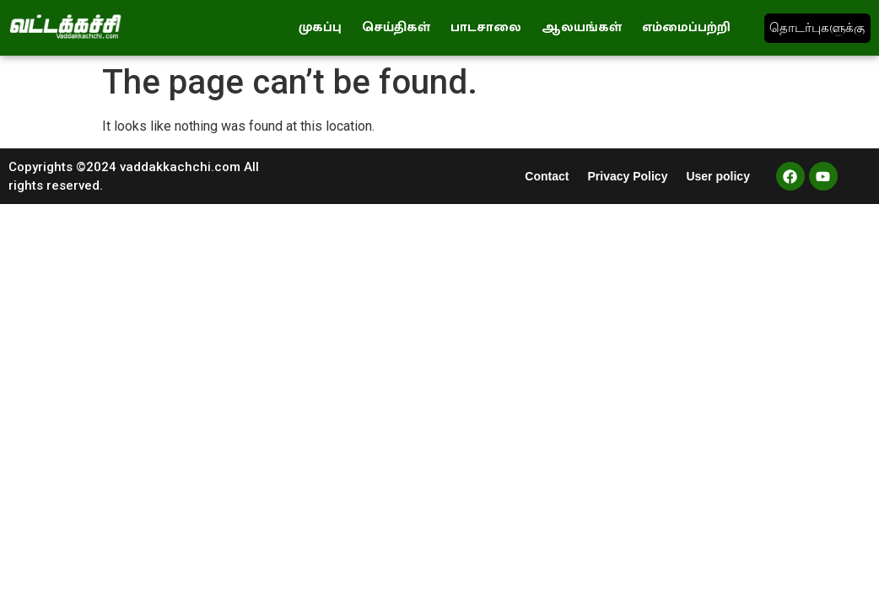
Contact (547, 176)
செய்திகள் (396, 27)
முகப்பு (320, 27)
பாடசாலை (485, 27)
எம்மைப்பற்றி (686, 27)
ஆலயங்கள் (582, 27)
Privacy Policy (627, 176)
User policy (717, 176)
